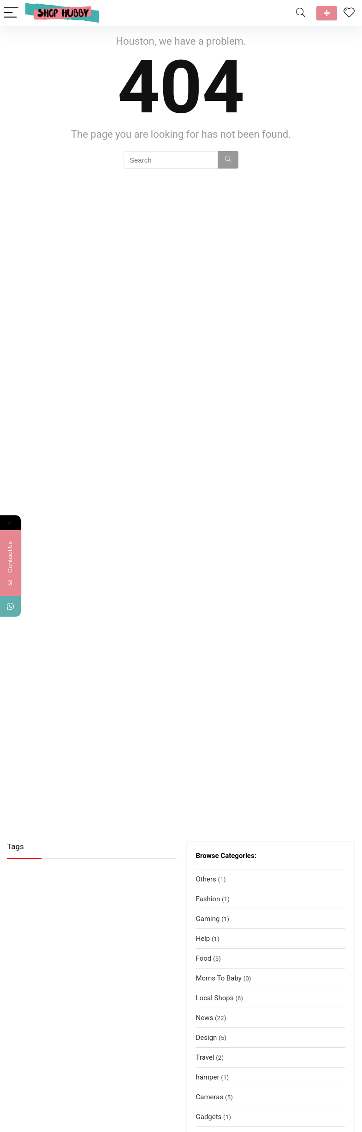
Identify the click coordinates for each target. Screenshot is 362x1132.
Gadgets (209, 1117)
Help (203, 938)
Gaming (208, 919)
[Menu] (11, 13)
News (205, 1018)
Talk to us (327, 13)
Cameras (210, 1097)
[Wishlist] (349, 13)
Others (206, 879)
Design (206, 1037)
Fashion (208, 899)
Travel (205, 1057)
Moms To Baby (219, 978)
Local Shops (215, 998)
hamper (208, 1077)
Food (204, 958)
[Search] (301, 13)
